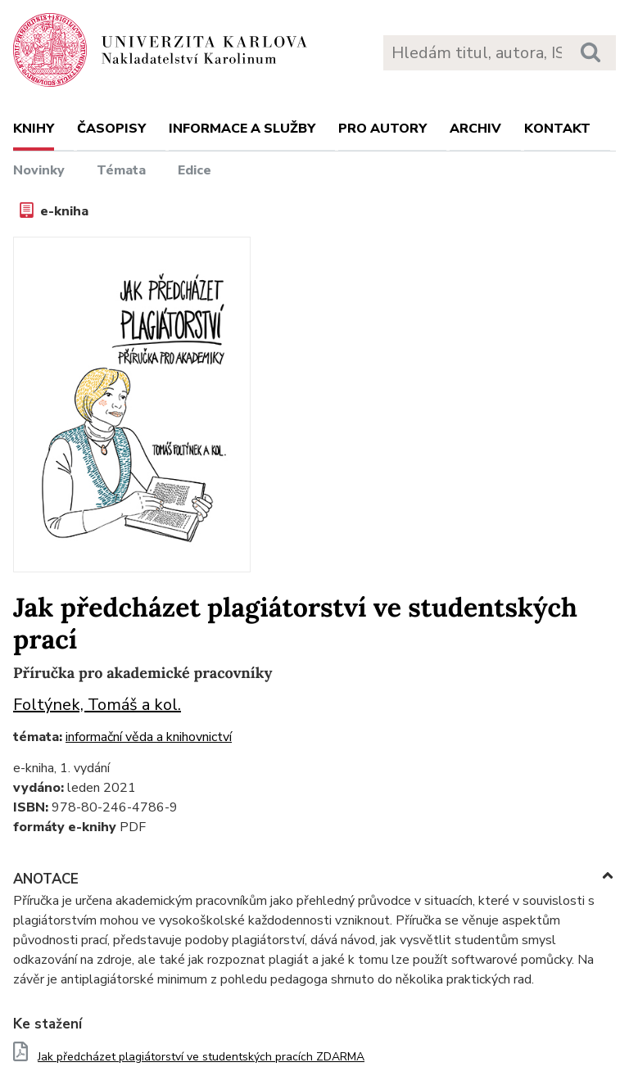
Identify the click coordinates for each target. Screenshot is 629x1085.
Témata (121, 170)
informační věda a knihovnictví (149, 737)
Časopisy (111, 129)
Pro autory (382, 129)
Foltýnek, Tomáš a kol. (97, 705)
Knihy (33, 129)
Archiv (475, 129)
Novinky (39, 170)
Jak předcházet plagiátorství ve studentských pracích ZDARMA (201, 1057)
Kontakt (557, 129)
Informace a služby (242, 129)
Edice (194, 170)
